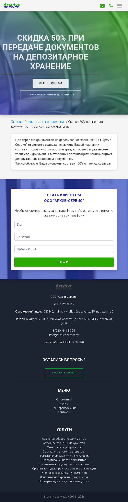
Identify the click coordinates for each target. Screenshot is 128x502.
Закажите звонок (64, 372)
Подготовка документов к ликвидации (64, 456)
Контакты (64, 412)
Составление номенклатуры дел (64, 451)
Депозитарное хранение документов (64, 477)
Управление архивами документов (64, 473)
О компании (64, 399)
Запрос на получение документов (37, 94)
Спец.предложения (64, 408)
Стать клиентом (37, 83)
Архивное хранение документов (64, 443)
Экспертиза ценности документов (64, 460)
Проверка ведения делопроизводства (64, 481)
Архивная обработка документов (64, 438)
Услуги (64, 403)
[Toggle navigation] (119, 6)
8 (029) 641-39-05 (63, 330)
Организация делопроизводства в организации (64, 468)
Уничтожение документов (64, 447)
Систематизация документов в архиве (64, 464)
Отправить (64, 262)
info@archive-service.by (64, 335)
